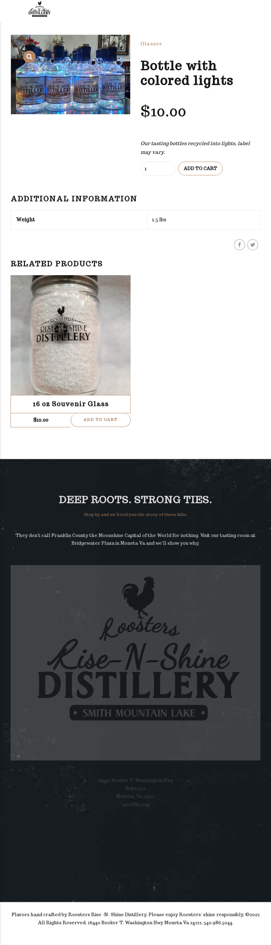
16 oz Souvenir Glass (71, 404)
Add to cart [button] (100, 420)
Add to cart (200, 168)
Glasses (151, 43)
